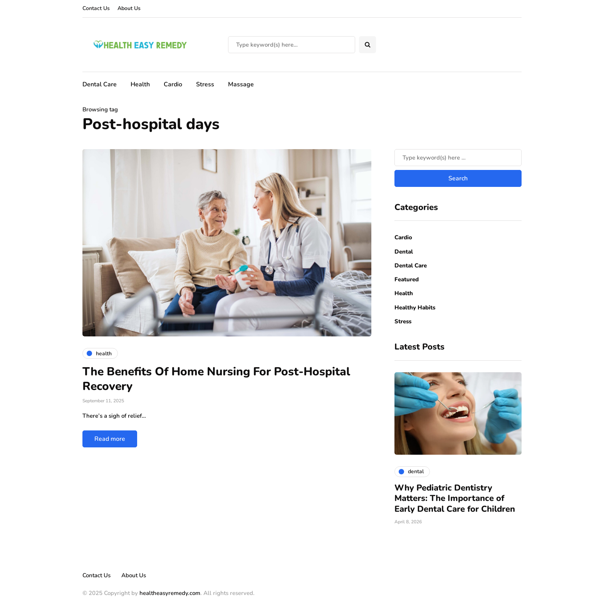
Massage (241, 84)
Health (140, 84)
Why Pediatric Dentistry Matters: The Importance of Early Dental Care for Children (454, 498)
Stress (205, 84)
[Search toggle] (367, 44)
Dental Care (99, 84)
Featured (406, 279)
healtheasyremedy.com (169, 593)
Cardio (173, 84)
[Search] (291, 44)
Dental (403, 251)
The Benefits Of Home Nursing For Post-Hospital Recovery (216, 379)
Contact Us (96, 8)
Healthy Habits (414, 307)
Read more (109, 439)
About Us (129, 8)
